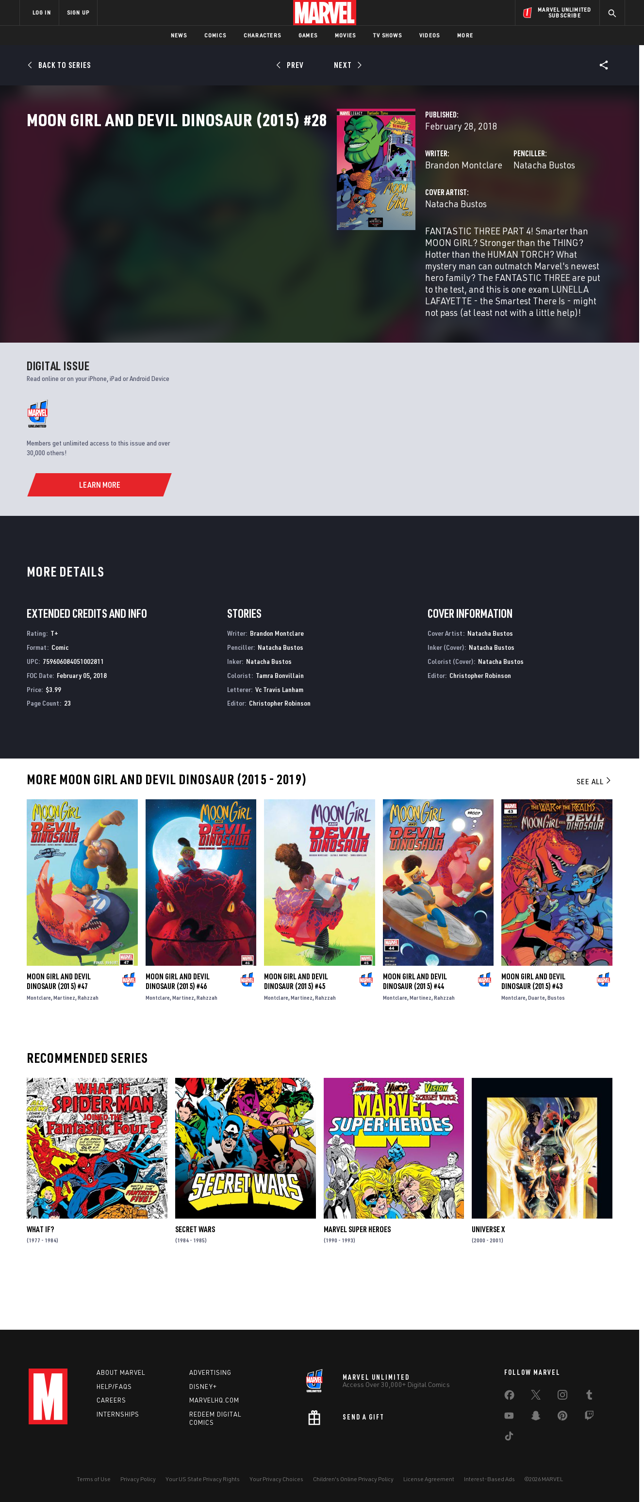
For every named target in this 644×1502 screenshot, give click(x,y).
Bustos (556, 1049)
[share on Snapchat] (536, 1417)
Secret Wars (195, 1281)
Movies (345, 35)
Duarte (536, 1049)
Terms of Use (94, 1479)
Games (307, 35)
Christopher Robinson (280, 755)
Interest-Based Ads (489, 1479)
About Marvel (121, 1372)
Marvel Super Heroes (357, 1281)
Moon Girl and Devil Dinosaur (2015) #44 (415, 1033)
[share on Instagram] (562, 1397)
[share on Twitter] (536, 1397)
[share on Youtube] (509, 1417)
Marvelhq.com (214, 1400)
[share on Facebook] (509, 1397)
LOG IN (42, 12)
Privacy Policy (138, 1479)
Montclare (39, 1049)
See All (594, 833)
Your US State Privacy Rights (202, 1479)
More (465, 35)
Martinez (64, 1049)
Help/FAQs (114, 1386)
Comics (215, 35)
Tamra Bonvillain (280, 727)
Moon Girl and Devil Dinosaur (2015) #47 (59, 1033)
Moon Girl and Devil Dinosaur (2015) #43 (533, 1033)
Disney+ (203, 1386)
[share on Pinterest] (562, 1417)
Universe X (488, 1281)
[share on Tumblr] (589, 1397)
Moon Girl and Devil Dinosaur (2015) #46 (178, 1033)
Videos (429, 35)
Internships (118, 1414)
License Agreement (428, 1479)
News (179, 35)
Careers (111, 1400)
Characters (262, 35)
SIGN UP (78, 12)
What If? (40, 1281)
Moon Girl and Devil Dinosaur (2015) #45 (296, 1033)
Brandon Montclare (246, 207)
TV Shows (387, 35)
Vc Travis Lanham (279, 741)
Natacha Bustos (435, 207)
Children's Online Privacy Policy (353, 1479)
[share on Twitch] (589, 1417)
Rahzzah (88, 1049)
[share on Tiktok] (509, 1438)
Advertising (210, 1372)
